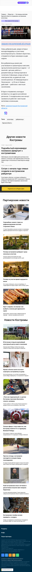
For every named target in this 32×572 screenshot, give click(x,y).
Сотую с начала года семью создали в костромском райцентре (14, 171)
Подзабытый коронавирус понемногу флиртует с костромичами (14, 150)
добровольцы (20, 119)
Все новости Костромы (11, 21)
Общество (11, 14)
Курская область (7, 123)
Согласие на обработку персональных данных (12, 558)
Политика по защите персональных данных (11, 560)
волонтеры (10, 119)
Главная (3, 14)
